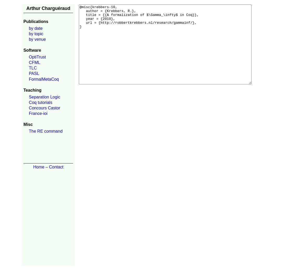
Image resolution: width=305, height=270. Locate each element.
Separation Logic (44, 97)
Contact (56, 167)
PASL (34, 73)
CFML (34, 62)
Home (38, 167)
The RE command (46, 131)
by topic (36, 34)
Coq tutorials (40, 102)
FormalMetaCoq (44, 79)
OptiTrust (37, 57)
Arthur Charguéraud (48, 8)
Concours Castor (44, 108)
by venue (37, 39)
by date (36, 28)
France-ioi (38, 113)
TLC (33, 68)
